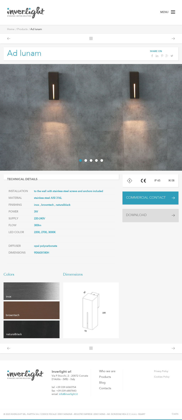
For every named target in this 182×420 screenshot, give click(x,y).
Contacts (105, 388)
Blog (102, 382)
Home (10, 29)
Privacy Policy (161, 371)
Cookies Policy (161, 377)
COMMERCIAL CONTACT (146, 198)
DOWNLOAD (136, 215)
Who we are (107, 371)
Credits (175, 414)
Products (22, 29)
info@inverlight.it (68, 394)
